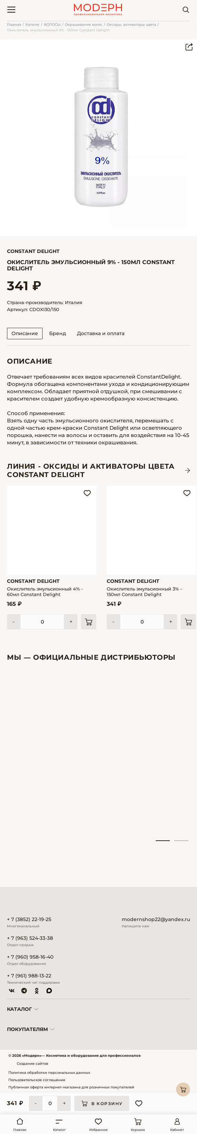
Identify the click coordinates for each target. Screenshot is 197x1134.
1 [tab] (163, 840)
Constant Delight (33, 251)
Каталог (32, 24)
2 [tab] (181, 840)
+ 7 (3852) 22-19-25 (29, 919)
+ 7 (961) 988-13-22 (29, 976)
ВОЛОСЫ (52, 24)
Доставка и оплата (100, 333)
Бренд (57, 333)
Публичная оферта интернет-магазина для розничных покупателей (71, 1087)
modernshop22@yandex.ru (156, 919)
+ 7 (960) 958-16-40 (30, 957)
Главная (14, 24)
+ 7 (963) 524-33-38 (30, 938)
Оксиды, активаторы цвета (131, 24)
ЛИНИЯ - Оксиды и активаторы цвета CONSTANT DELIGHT (91, 470)
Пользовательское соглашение (36, 1080)
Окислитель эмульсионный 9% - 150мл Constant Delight (58, 30)
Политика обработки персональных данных (49, 1072)
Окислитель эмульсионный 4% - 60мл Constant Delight (45, 591)
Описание (25, 333)
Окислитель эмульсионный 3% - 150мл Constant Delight (144, 591)
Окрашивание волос (84, 24)
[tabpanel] (35, 754)
